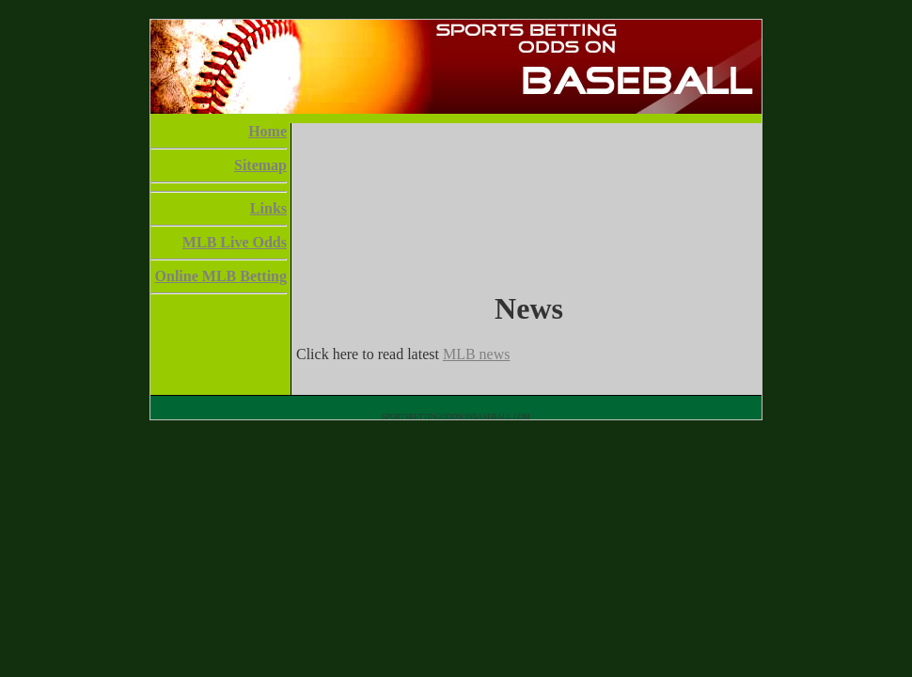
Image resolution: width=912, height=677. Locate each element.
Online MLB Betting (221, 276)
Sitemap (260, 165)
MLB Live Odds (234, 242)
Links (268, 208)
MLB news (477, 354)
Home (267, 131)
